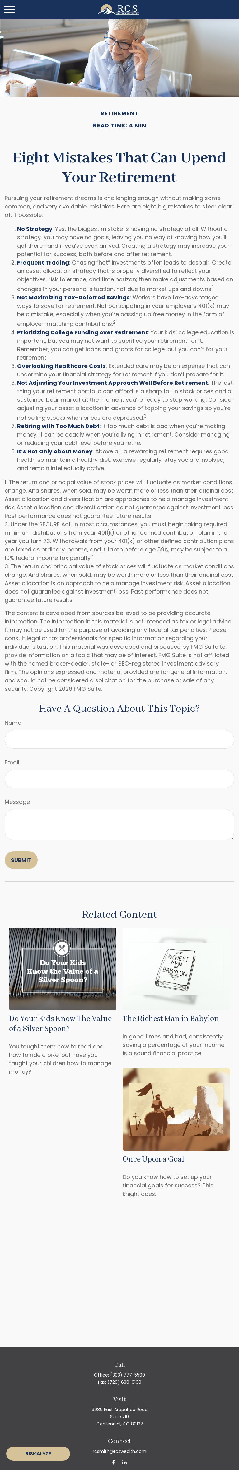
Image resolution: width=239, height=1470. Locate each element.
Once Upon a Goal (153, 1159)
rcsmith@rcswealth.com (119, 1451)
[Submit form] (21, 860)
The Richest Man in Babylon (171, 1019)
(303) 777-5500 (127, 1375)
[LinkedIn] (124, 1462)
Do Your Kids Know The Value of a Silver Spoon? (60, 1024)
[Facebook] (113, 1462)
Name (13, 723)
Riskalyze (38, 1453)
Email (12, 762)
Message (17, 802)
